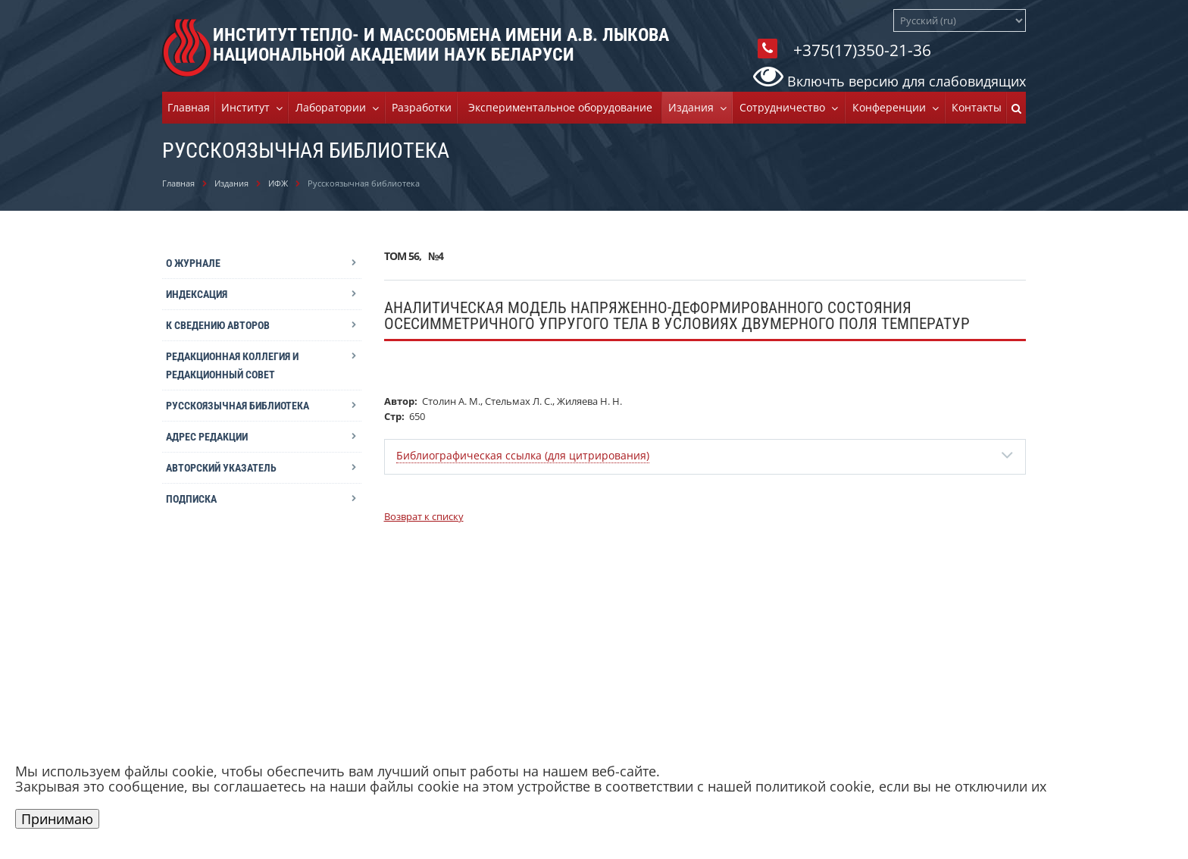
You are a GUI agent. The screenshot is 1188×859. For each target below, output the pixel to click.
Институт (248, 107)
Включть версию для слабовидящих (889, 81)
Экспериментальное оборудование (560, 107)
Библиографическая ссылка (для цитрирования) (522, 455)
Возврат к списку (424, 516)
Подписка (191, 499)
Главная (188, 107)
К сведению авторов (218, 325)
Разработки (422, 107)
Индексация (196, 294)
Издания (694, 107)
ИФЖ (278, 183)
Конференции (892, 107)
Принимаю (57, 819)
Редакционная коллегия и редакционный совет (232, 365)
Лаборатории (333, 107)
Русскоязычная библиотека (237, 406)
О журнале (193, 263)
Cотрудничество (785, 107)
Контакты (977, 107)
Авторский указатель (221, 468)
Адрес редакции (207, 437)
